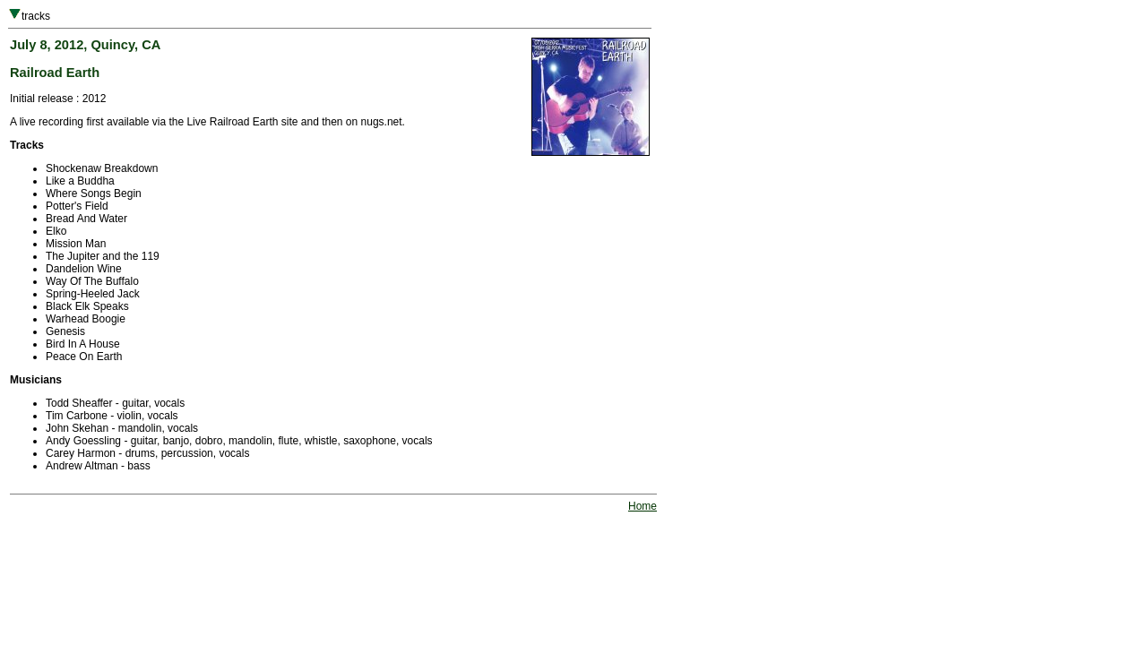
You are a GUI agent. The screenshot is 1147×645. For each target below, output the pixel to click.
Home (642, 506)
